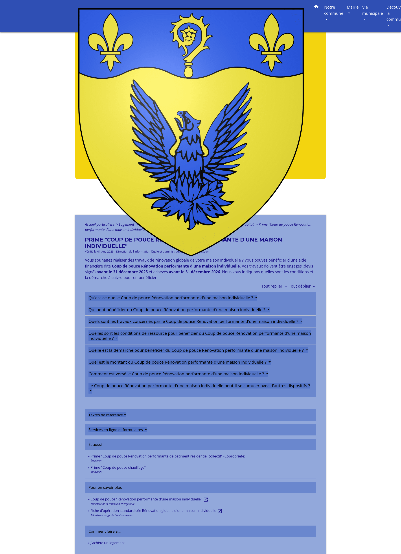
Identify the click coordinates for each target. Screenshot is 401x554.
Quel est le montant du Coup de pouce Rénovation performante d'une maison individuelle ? (178, 362)
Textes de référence (105, 414)
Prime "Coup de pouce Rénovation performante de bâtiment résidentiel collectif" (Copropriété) (167, 456)
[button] (316, 7)
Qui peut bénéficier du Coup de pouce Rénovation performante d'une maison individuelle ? (177, 309)
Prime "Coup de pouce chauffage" (118, 467)
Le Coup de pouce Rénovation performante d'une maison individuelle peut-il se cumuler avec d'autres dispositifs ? (199, 386)
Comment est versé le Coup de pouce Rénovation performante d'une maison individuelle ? (176, 374)
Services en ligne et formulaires (116, 429)
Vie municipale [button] (372, 10)
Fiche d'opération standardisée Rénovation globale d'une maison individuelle (156, 510)
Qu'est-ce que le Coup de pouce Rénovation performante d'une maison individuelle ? (171, 298)
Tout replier (275, 286)
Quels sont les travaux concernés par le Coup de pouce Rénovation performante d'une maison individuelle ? (193, 321)
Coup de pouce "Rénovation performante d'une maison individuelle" (149, 499)
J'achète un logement (107, 542)
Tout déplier (302, 286)
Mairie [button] (353, 7)
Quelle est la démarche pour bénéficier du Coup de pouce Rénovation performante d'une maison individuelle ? (196, 350)
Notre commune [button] (333, 10)
